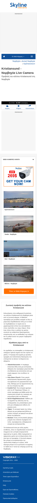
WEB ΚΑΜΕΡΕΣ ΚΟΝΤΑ (18, 159)
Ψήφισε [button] (18, 107)
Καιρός (7, 107)
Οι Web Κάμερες (18, 56)
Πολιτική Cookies (8, 494)
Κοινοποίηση (30, 107)
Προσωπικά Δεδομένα (10, 498)
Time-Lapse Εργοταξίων (11, 476)
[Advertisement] (18, 33)
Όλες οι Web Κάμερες (19, 291)
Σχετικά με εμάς (8, 468)
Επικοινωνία (7, 481)
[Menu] (32, 56)
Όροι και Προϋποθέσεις (10, 489)
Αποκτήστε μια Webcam (11, 472)
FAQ (4, 485)
